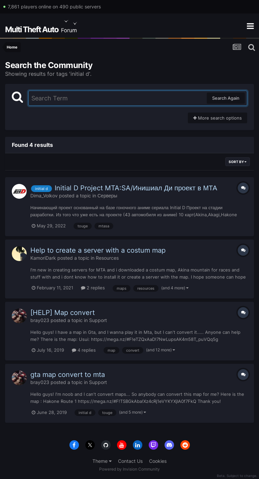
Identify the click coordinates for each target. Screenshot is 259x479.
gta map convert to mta (67, 375)
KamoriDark (43, 258)
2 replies (93, 287)
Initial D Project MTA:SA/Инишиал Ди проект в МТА (136, 188)
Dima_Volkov (44, 195)
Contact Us (130, 461)
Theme (102, 461)
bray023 (39, 320)
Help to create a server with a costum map (98, 250)
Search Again (225, 98)
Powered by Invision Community (129, 469)
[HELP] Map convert (62, 313)
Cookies (158, 461)
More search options (217, 118)
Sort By (238, 162)
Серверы (107, 195)
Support (98, 320)
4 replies (84, 350)
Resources (107, 258)
